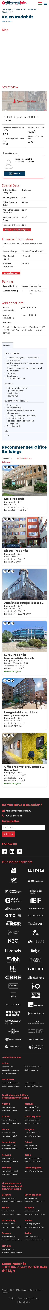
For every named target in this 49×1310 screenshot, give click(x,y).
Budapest (32, 9)
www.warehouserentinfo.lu (11, 1227)
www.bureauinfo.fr (8, 1133)
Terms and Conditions (28, 1298)
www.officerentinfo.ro (10, 1161)
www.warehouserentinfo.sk (12, 1252)
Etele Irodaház (14, 499)
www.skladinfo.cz (31, 1198)
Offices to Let (19, 9)
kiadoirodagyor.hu (31, 1070)
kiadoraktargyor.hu (31, 1083)
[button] (44, 3)
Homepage (6, 9)
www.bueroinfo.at (8, 1107)
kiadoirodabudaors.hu (10, 1073)
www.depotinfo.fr (8, 1211)
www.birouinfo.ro (8, 1158)
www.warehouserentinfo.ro (12, 1240)
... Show (30, 161)
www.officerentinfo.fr (9, 1136)
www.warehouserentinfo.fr (11, 1214)
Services (7, 345)
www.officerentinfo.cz (32, 1123)
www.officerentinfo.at (10, 1110)
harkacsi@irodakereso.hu (16, 810)
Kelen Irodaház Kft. (23, 159)
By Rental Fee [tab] (7, 458)
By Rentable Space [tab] (24, 458)
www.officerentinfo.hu (33, 1136)
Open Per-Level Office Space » (17, 230)
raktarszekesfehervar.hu (33, 1086)
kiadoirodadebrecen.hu (33, 1067)
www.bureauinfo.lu (9, 1145)
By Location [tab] (6, 462)
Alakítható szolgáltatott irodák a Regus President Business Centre (24, 603)
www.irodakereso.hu (32, 1133)
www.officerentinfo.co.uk (33, 1171)
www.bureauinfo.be (32, 1107)
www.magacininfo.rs (32, 1236)
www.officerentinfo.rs (32, 1161)
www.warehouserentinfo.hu (35, 1214)
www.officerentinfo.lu (9, 1149)
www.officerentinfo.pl (32, 1149)
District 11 (6, 12)
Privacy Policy (23, 1302)
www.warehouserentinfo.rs (34, 1240)
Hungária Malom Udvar (21, 712)
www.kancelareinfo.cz (32, 1120)
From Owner (10, 153)
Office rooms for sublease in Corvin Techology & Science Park (24, 767)
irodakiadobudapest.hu (10, 1070)
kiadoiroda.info (7, 1067)
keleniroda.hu (7, 21)
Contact (12, 1298)
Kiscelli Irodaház (16, 551)
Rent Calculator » (11, 273)
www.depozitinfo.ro (9, 1236)
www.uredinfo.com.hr (10, 1120)
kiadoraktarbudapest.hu (10, 1083)
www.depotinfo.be (8, 1198)
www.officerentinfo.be (33, 1110)
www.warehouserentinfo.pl (34, 1227)
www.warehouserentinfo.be (12, 1201)
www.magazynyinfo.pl (32, 1224)
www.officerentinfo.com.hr (11, 1123)
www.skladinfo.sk (8, 1249)
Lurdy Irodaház (15, 655)
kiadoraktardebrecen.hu (10, 1086)
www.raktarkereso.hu (32, 1211)
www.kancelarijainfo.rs (33, 1158)
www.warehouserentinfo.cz (34, 1201)
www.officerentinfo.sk (10, 1174)
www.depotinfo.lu (8, 1224)
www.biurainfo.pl (31, 1145)
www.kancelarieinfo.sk (10, 1171)
